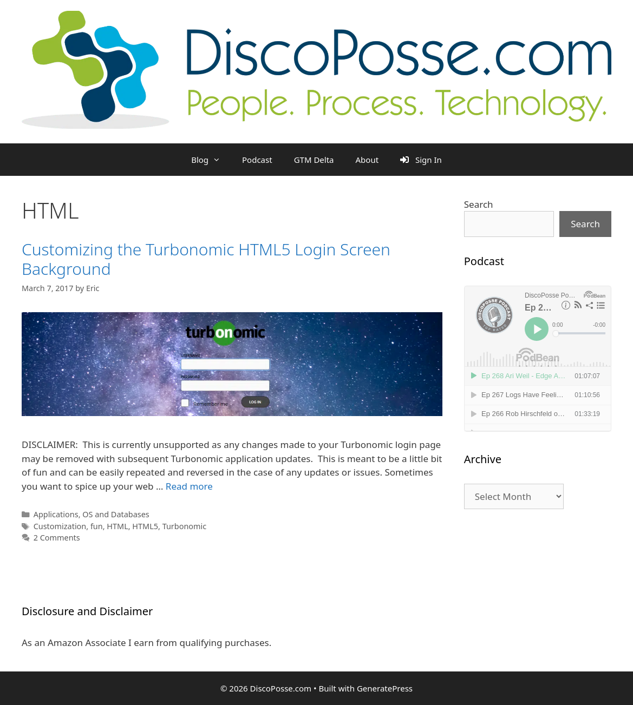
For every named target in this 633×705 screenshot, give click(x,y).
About (367, 159)
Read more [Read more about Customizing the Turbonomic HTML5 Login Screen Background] (189, 486)
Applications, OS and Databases (91, 514)
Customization (60, 526)
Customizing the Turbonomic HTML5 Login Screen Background (206, 259)
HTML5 (145, 526)
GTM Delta (314, 159)
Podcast (257, 159)
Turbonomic (184, 526)
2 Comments (57, 537)
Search (478, 204)
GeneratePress (385, 688)
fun (96, 526)
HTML (117, 526)
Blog (211, 159)
